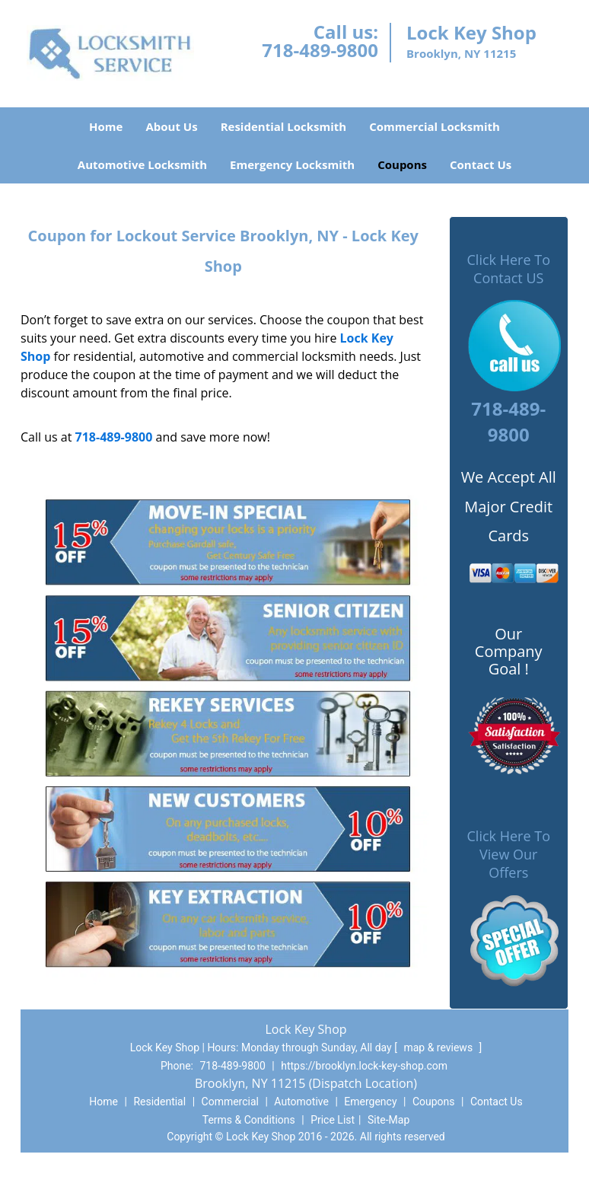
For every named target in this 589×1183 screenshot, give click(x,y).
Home (106, 126)
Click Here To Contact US (508, 268)
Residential (159, 1101)
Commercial (230, 1101)
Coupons (402, 164)
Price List (332, 1120)
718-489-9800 (320, 49)
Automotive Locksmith (142, 164)
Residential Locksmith (284, 126)
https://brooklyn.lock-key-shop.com (364, 1066)
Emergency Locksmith (292, 164)
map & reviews (439, 1047)
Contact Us (480, 164)
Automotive (301, 1101)
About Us (171, 126)
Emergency (370, 1101)
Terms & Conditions (248, 1120)
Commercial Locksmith (434, 126)
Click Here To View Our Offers (508, 854)
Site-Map (388, 1120)
